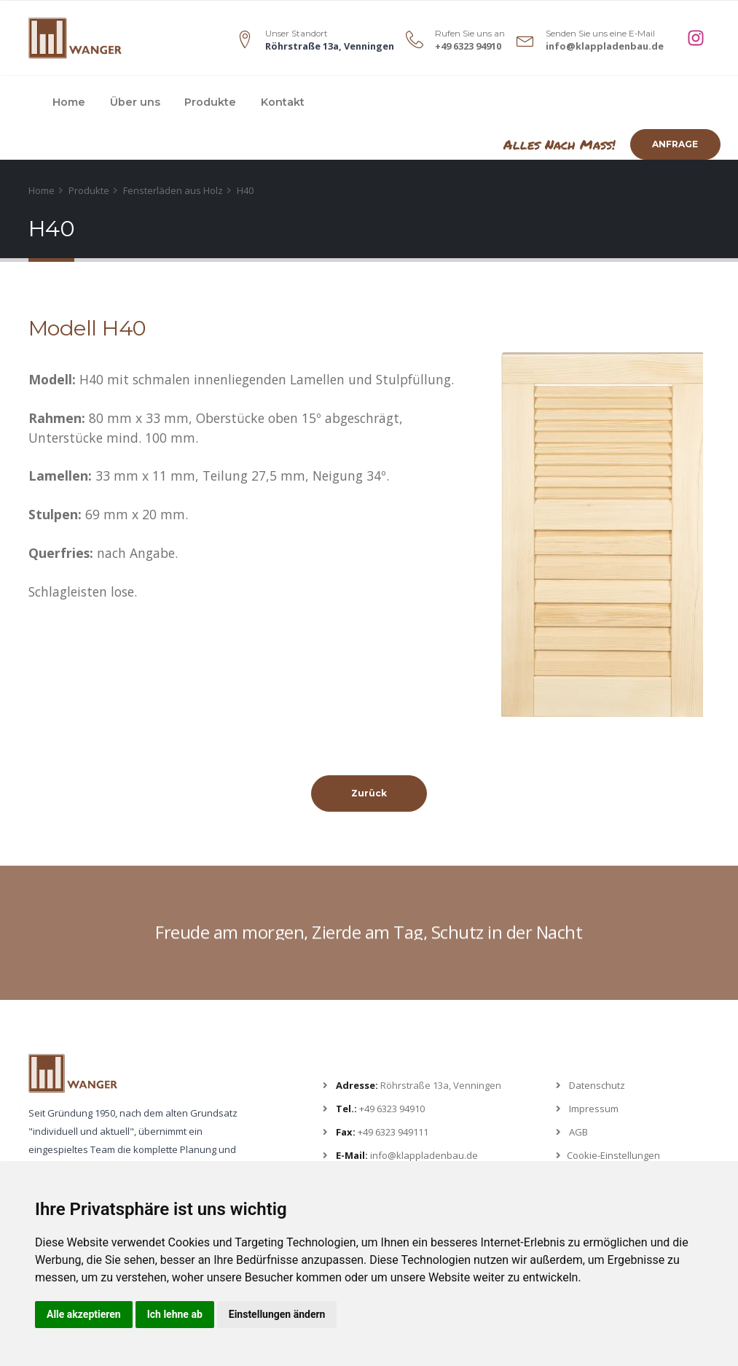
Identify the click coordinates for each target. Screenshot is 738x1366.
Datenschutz (597, 1085)
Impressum (594, 1108)
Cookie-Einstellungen (613, 1155)
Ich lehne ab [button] (175, 1314)
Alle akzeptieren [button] (84, 1314)
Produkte (210, 102)
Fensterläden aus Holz (173, 190)
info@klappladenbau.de (605, 46)
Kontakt (283, 102)
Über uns (135, 102)
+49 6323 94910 (468, 46)
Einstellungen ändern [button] (277, 1314)
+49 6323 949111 (393, 1131)
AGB (578, 1131)
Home (68, 102)
